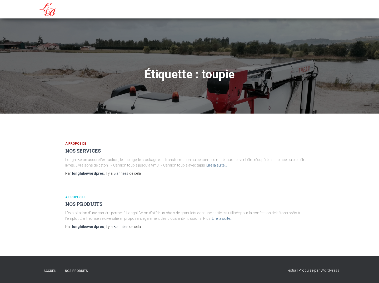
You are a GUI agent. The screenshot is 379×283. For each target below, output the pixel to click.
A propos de (75, 143)
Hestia (291, 270)
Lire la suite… (216, 165)
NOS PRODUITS (83, 204)
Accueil (49, 271)
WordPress (330, 270)
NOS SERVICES (83, 151)
